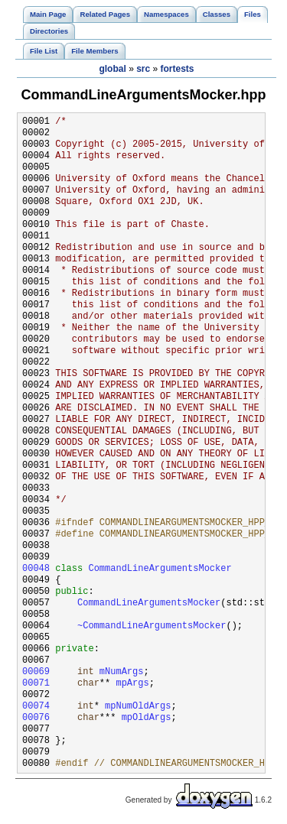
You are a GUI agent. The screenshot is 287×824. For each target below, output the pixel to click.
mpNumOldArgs (138, 706)
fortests (177, 68)
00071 (36, 683)
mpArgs (132, 683)
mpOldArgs (146, 718)
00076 (36, 718)
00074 (36, 706)
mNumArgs (121, 672)
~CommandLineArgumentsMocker (151, 626)
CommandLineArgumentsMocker (159, 569)
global (112, 68)
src (143, 68)
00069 (36, 672)
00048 (36, 569)
